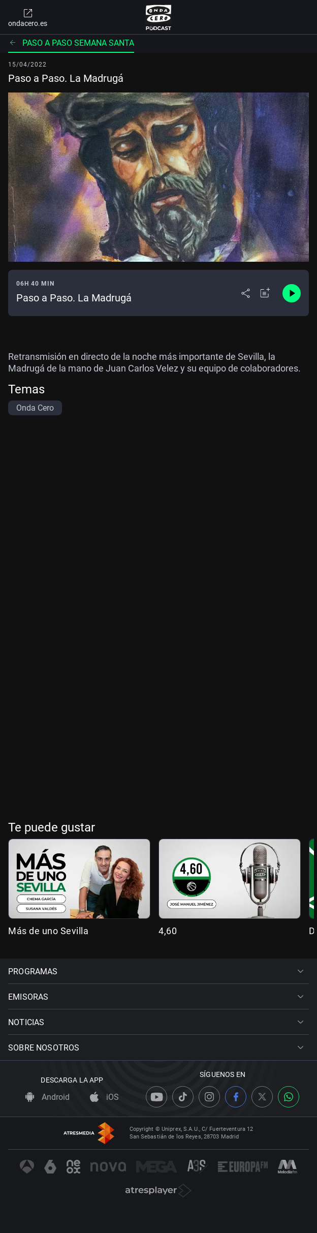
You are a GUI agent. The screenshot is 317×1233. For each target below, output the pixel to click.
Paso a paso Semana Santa (71, 43)
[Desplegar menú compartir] (245, 293)
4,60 (167, 931)
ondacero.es (27, 17)
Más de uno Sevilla (48, 931)
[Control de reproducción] (291, 293)
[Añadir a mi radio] (265, 293)
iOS (104, 1097)
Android (47, 1097)
